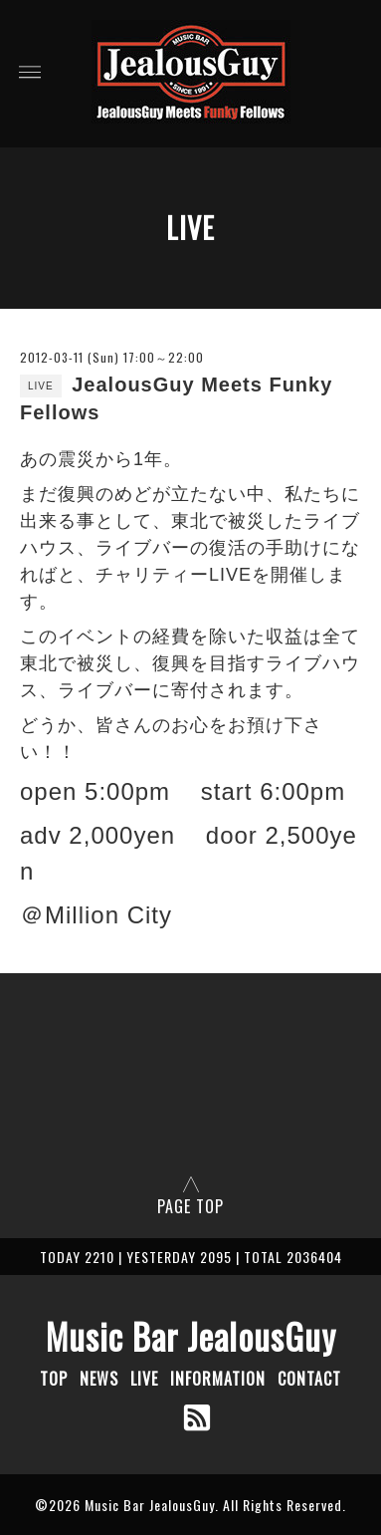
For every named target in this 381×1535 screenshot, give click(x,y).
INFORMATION (218, 1379)
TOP (54, 1379)
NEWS (99, 1379)
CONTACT (309, 1379)
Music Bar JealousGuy (191, 1336)
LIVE (144, 1379)
